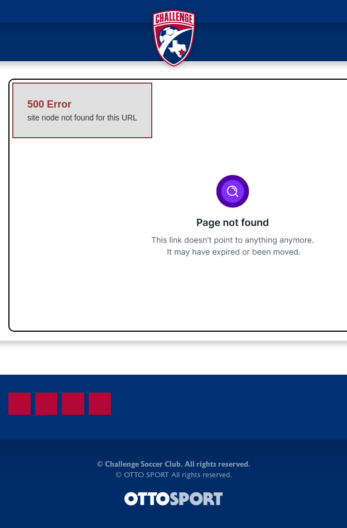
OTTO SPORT (146, 475)
